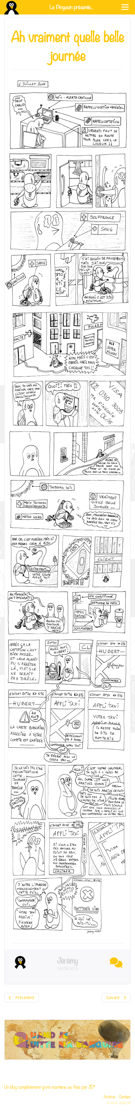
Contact (125, 1096)
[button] (115, 961)
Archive (109, 1096)
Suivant (116, 997)
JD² (91, 1086)
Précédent (21, 997)
